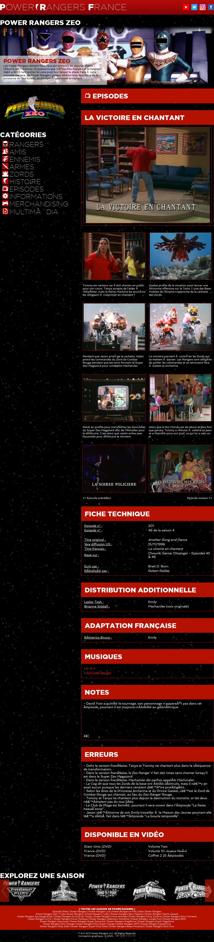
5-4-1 (90, 668)
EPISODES (109, 96)
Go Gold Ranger (98, 673)
